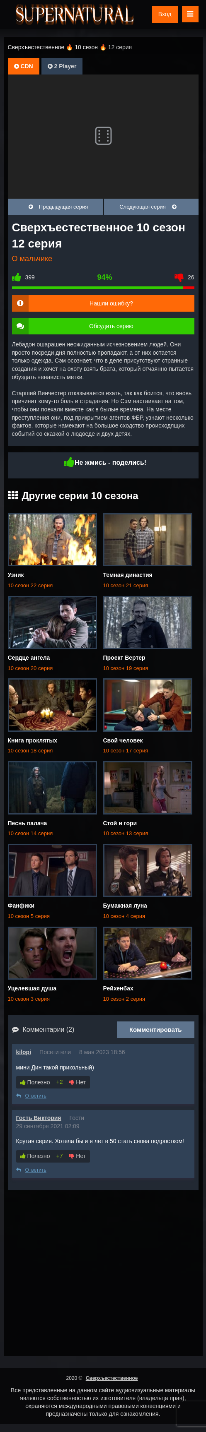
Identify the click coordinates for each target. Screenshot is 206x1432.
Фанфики (21, 905)
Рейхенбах (118, 988)
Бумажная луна (125, 905)
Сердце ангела (29, 657)
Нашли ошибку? (111, 303)
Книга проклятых (33, 740)
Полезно (35, 1082)
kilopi (24, 1052)
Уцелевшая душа (32, 988)
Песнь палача (27, 823)
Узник (16, 575)
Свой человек (123, 740)
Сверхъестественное (112, 1378)
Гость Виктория (38, 1118)
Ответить (31, 1096)
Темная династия (128, 575)
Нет (77, 1082)
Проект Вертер (124, 657)
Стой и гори (120, 823)
